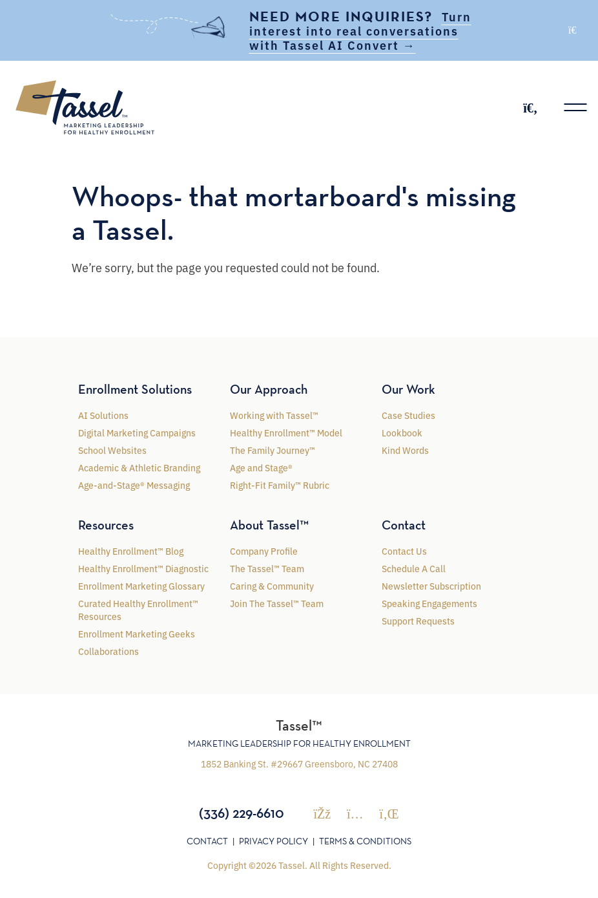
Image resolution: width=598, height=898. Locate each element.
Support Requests (418, 620)
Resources (106, 525)
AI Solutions (103, 415)
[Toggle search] (530, 107)
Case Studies (408, 415)
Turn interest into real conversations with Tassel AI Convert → (360, 30)
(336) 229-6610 (241, 813)
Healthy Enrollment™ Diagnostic (143, 568)
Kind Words (405, 450)
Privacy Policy (273, 841)
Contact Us (404, 550)
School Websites (112, 450)
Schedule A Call (414, 568)
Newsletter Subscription (431, 585)
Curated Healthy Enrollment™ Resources (138, 610)
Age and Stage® (261, 467)
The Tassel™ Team (267, 568)
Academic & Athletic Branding (139, 467)
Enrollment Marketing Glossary (141, 585)
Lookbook (402, 432)
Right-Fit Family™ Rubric (279, 484)
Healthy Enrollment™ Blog (130, 550)
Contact (404, 525)
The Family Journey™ (272, 450)
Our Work (408, 389)
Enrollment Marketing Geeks (136, 633)
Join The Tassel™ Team (277, 603)
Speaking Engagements (429, 603)
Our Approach (268, 389)
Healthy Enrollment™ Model (286, 432)
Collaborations (108, 651)
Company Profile (264, 550)
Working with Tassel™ (274, 415)
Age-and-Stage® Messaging (134, 484)
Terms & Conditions (365, 841)
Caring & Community (272, 585)
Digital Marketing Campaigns (137, 432)
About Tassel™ (269, 525)
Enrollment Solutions (135, 389)
